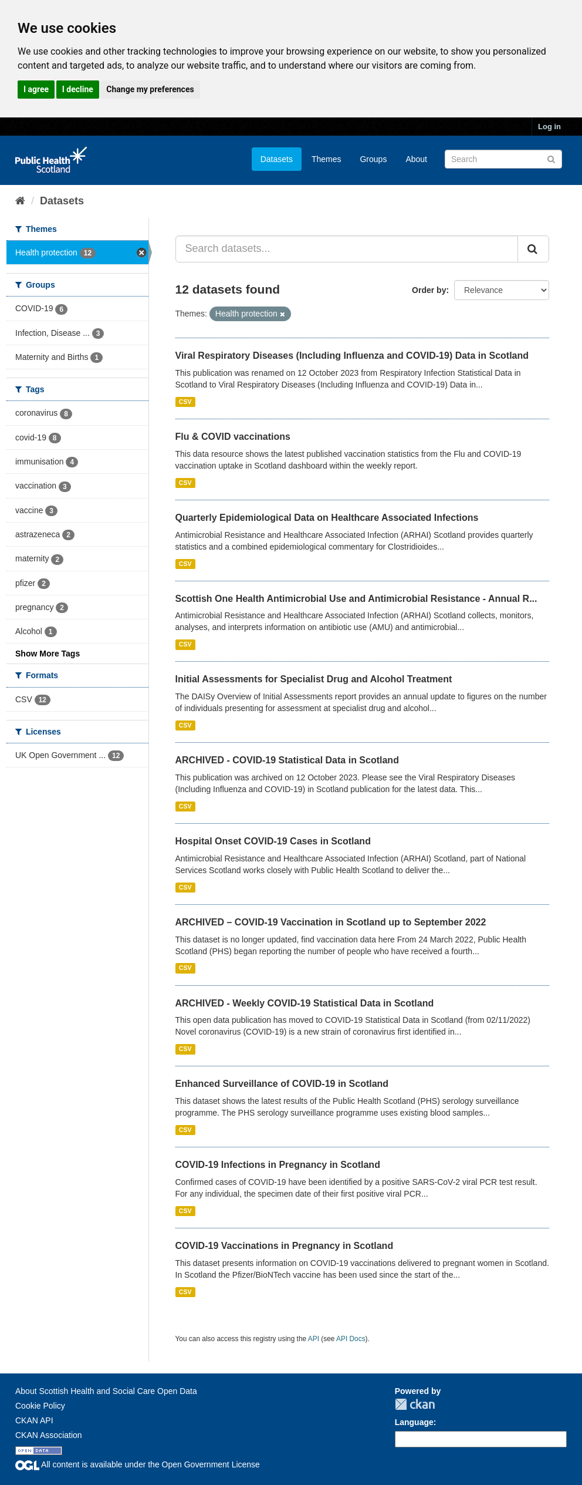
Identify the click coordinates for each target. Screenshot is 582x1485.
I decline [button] (77, 89)
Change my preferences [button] (150, 89)
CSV (185, 401)
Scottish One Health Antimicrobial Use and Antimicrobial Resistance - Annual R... (356, 599)
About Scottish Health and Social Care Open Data (106, 1391)
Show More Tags (47, 653)
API (313, 1339)
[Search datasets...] (347, 248)
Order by (429, 290)
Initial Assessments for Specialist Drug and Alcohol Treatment (313, 679)
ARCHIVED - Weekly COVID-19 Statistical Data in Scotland (304, 1003)
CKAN (415, 1404)
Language (414, 1422)
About (416, 159)
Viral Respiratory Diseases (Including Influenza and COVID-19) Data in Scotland (352, 356)
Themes (326, 159)
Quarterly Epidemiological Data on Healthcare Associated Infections (327, 518)
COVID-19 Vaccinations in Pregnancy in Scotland (284, 1246)
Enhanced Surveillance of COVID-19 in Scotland (282, 1084)
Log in (549, 126)
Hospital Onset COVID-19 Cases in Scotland (273, 841)
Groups (373, 159)
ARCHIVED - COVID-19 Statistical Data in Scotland (287, 760)
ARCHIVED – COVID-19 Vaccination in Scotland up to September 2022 (330, 922)
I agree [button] (36, 89)
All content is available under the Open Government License (137, 1464)
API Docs (351, 1339)
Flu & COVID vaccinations (232, 437)
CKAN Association (48, 1435)
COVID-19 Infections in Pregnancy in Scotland (277, 1165)
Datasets (276, 159)
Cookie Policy (40, 1405)
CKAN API (34, 1420)
